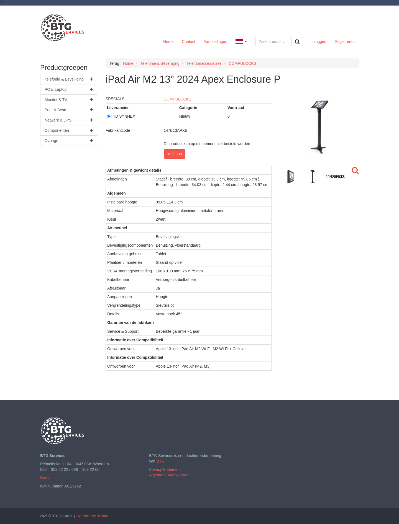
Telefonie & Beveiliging (69, 79)
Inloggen (318, 41)
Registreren (345, 41)
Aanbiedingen (215, 41)
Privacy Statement (165, 469)
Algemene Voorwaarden (169, 475)
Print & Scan (69, 110)
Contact (188, 41)
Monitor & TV (69, 99)
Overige (69, 140)
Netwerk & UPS (69, 120)
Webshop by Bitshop (93, 516)
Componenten (69, 130)
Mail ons (174, 154)
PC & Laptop (69, 89)
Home (168, 41)
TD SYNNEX (121, 116)
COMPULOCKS (177, 99)
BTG (161, 461)
